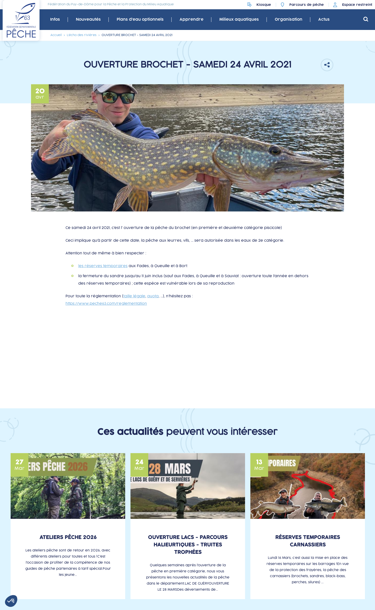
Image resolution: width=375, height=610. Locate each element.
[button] (11, 601)
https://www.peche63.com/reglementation (106, 304)
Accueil (56, 35)
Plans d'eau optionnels (140, 19)
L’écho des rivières (82, 35)
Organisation (288, 19)
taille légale (134, 296)
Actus (324, 19)
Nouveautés (88, 19)
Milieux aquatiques (239, 19)
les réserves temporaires (103, 266)
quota (153, 296)
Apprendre (191, 19)
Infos (55, 19)
